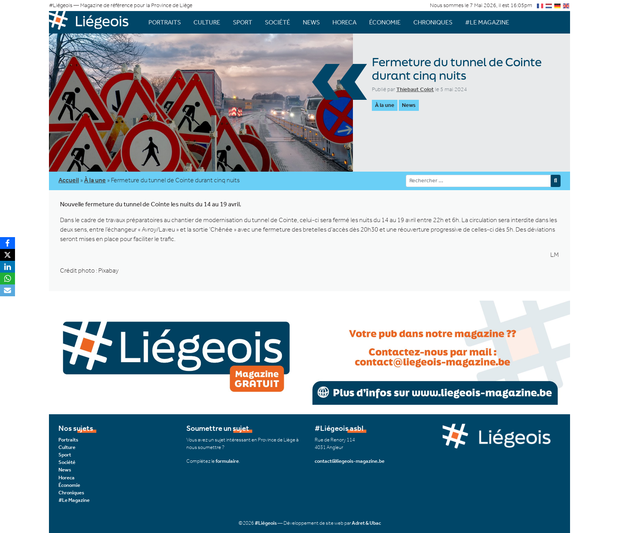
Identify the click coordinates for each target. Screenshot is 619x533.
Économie (385, 22)
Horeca (344, 22)
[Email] (7, 290)
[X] (7, 255)
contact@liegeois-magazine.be (350, 461)
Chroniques (432, 22)
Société (277, 22)
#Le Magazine (487, 22)
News (311, 22)
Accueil (68, 180)
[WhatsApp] (7, 278)
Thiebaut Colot (415, 89)
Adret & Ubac (366, 523)
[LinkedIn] (7, 267)
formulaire (227, 461)
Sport (242, 22)
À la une (384, 105)
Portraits (164, 22)
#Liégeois (266, 523)
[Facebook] (7, 243)
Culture (206, 22)
